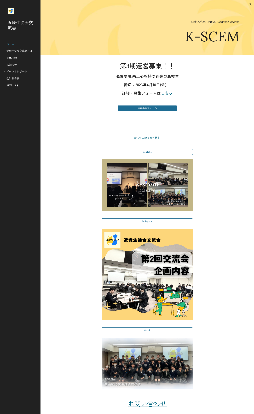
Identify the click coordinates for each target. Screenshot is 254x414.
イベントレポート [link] (16, 71)
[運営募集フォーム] (147, 108)
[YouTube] (147, 152)
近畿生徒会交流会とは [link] (19, 50)
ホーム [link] (10, 44)
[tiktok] (147, 330)
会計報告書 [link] (12, 78)
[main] (147, 27)
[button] (250, 4)
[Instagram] (147, 221)
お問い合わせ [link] (14, 85)
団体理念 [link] (11, 57)
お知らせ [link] (11, 64)
